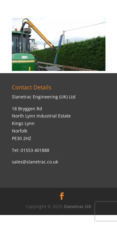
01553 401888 (35, 150)
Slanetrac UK (77, 206)
